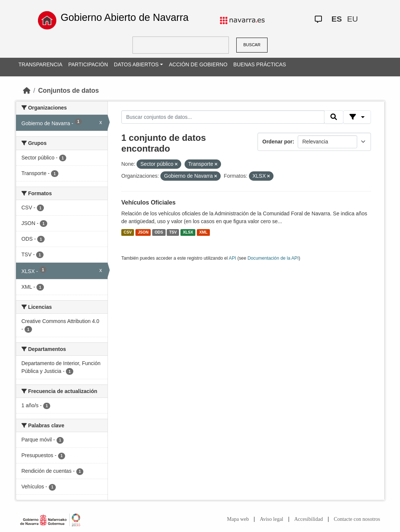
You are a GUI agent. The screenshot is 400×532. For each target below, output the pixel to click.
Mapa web (238, 519)
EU (352, 19)
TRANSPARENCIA (41, 64)
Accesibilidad (308, 519)
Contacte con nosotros (357, 519)
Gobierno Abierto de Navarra (125, 17)
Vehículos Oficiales (148, 202)
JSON (143, 232)
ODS (158, 232)
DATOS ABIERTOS (136, 64)
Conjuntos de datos (68, 90)
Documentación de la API (273, 258)
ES (337, 19)
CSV (128, 232)
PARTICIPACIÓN (88, 64)
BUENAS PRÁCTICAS (259, 64)
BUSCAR (251, 44)
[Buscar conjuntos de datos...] (222, 117)
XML (203, 232)
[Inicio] (27, 90)
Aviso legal (271, 519)
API (232, 258)
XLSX (188, 232)
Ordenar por (277, 142)
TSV (173, 232)
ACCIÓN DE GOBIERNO (198, 64)
